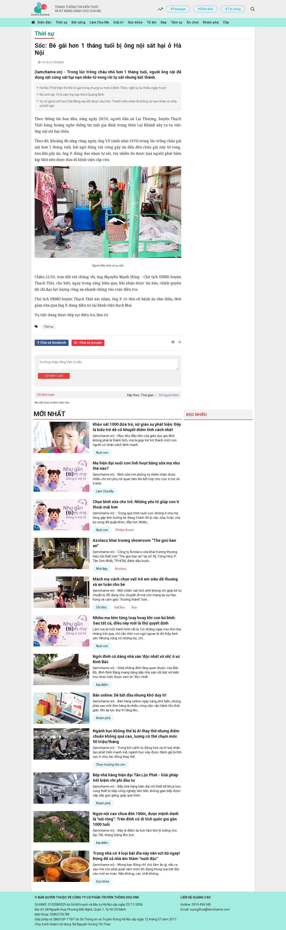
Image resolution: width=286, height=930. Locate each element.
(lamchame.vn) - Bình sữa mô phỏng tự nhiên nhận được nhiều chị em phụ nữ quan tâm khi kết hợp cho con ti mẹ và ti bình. (136, 478)
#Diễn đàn (205, 9)
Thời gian (147, 395)
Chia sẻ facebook (53, 342)
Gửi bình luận (54, 375)
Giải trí (118, 22)
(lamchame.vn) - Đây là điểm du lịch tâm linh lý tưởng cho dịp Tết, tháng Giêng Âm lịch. (135, 832)
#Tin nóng (233, 9)
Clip (226, 22)
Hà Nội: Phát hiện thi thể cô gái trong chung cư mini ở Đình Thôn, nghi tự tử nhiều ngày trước (103, 88)
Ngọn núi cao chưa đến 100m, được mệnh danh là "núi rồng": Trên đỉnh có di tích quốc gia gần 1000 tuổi (136, 819)
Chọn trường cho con (110, 764)
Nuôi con (102, 452)
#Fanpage (177, 9)
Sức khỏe (135, 22)
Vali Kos (119, 607)
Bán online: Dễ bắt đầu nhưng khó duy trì (129, 695)
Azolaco (120, 568)
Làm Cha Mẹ (99, 22)
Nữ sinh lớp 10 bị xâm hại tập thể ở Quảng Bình (72, 94)
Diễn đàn (44, 22)
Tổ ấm (151, 22)
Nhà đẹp (101, 568)
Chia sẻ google (90, 342)
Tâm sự (176, 22)
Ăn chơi (193, 22)
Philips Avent (125, 530)
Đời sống (78, 22)
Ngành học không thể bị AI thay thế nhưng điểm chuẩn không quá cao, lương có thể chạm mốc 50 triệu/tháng (136, 736)
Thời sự (61, 22)
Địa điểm (102, 684)
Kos (134, 607)
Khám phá (211, 22)
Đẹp (164, 22)
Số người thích (169, 395)
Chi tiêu (101, 607)
